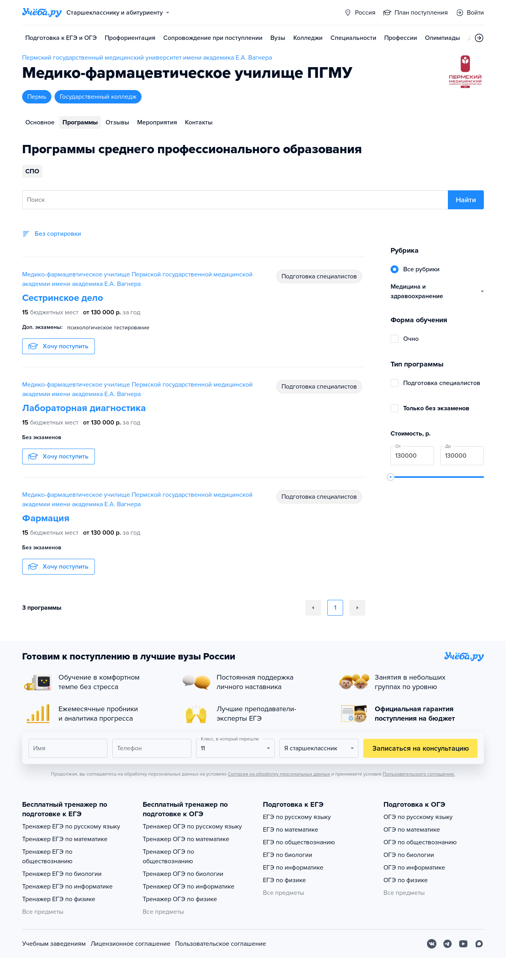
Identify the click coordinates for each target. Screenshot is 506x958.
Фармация (46, 518)
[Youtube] (463, 944)
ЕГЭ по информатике (293, 868)
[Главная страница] (42, 12)
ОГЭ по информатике (414, 868)
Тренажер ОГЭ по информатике (188, 886)
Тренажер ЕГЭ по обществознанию (47, 856)
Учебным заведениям (54, 944)
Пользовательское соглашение (220, 944)
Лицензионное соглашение (130, 944)
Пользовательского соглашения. (419, 774)
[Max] (479, 944)
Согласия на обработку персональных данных (279, 774)
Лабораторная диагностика (84, 408)
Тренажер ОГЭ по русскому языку (192, 826)
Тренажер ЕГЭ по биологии (62, 874)
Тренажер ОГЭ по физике (180, 899)
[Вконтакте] (431, 944)
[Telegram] (447, 944)
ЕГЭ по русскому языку (297, 817)
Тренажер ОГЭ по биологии (183, 874)
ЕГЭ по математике (290, 830)
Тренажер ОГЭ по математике (186, 839)
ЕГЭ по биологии (287, 855)
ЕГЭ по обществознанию (299, 842)
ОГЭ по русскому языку (418, 817)
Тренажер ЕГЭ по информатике (67, 886)
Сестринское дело (62, 298)
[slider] (391, 477)
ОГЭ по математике (411, 830)
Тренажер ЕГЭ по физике (58, 899)
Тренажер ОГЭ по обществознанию (168, 856)
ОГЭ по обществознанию (420, 842)
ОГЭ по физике (405, 880)
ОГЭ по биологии (408, 855)
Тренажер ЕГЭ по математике (65, 839)
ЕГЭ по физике (284, 880)
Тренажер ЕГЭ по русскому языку (71, 826)
